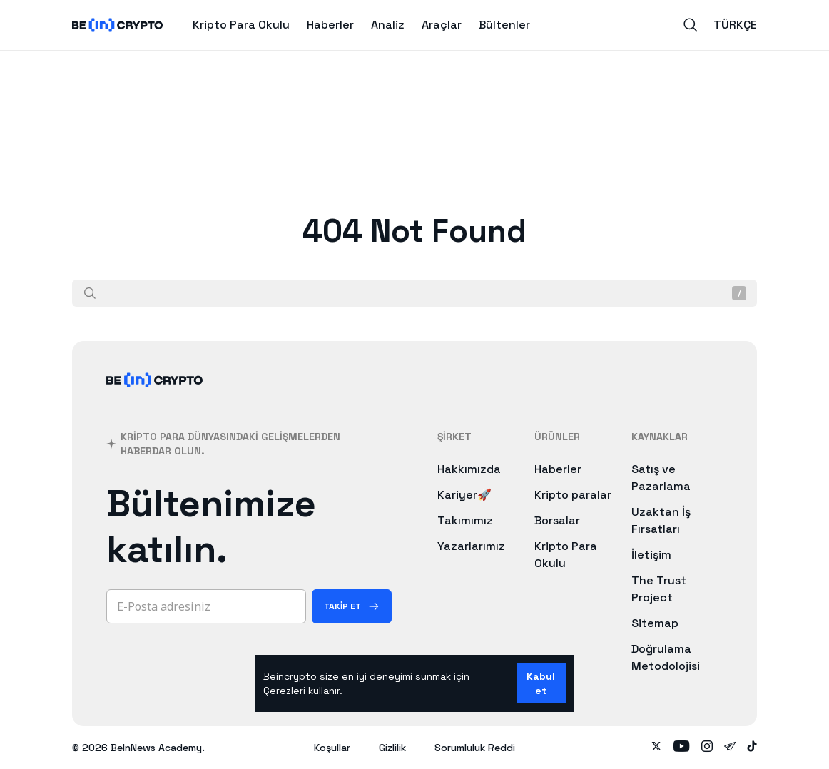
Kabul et (541, 683)
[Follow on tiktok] (752, 747)
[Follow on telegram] (730, 747)
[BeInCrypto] (154, 398)
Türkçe (735, 24)
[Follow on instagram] (707, 747)
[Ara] (90, 293)
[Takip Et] (352, 606)
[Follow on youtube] (681, 747)
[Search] (690, 25)
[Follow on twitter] (656, 747)
